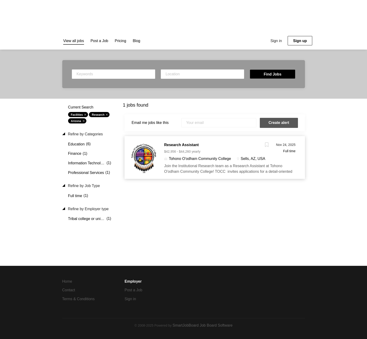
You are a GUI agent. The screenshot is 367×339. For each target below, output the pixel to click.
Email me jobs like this (150, 123)
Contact (68, 290)
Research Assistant (181, 145)
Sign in (276, 41)
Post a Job (133, 290)
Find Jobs (273, 74)
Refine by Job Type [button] (83, 186)
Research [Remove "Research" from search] (98, 114)
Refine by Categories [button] (85, 134)
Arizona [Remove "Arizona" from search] (76, 121)
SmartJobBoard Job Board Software (202, 325)
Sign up (300, 41)
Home (67, 281)
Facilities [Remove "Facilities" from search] (77, 114)
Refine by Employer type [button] (88, 209)
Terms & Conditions (78, 299)
